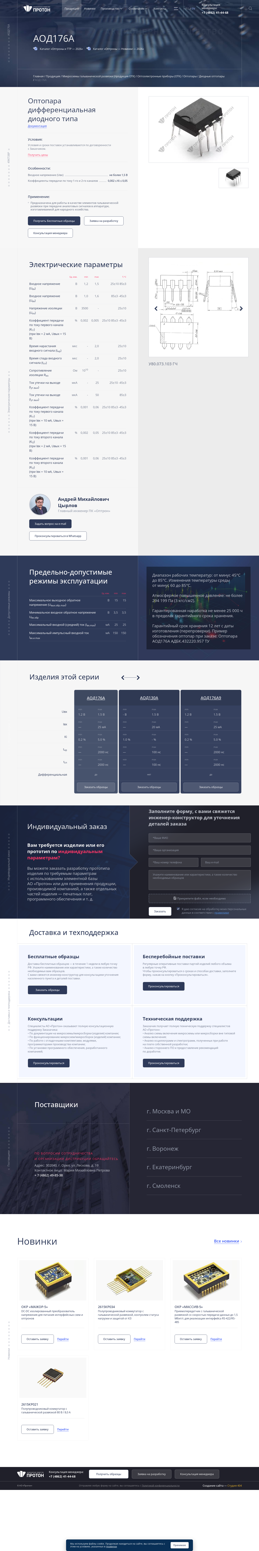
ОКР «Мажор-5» (34, 1307)
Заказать (160, 911)
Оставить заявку (38, 1340)
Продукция (72, 8)
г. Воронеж (162, 1149)
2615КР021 (29, 1405)
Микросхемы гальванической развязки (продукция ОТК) (99, 76)
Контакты (160, 8)
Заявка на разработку (104, 221)
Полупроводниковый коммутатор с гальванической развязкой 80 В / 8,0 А (46, 1411)
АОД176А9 (211, 698)
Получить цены (38, 155)
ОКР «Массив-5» (189, 1307)
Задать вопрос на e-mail (50, 524)
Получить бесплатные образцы (54, 221)
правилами (221, 912)
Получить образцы (108, 1475)
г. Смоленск (164, 1187)
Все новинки (226, 1241)
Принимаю (179, 1545)
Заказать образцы (96, 787)
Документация (37, 126)
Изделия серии (9, 733)
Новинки (90, 8)
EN (194, 8)
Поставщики (8, 1159)
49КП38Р (8, 157)
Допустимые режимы (8, 605)
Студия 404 (234, 1486)
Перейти (63, 1340)
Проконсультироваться (164, 986)
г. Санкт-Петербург (174, 1130)
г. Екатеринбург (169, 1168)
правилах (111, 1546)
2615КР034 (106, 1307)
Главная (38, 76)
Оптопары (190, 76)
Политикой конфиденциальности (161, 1486)
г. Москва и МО (169, 1111)
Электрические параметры (8, 395)
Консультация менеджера (50, 233)
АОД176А (8, 30)
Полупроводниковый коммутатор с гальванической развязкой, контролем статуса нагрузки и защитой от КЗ (128, 1315)
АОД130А (149, 698)
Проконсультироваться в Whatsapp (58, 536)
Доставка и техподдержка (8, 1007)
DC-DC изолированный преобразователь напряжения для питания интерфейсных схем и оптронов (52, 1315)
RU (188, 8)
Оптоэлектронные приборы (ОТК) (159, 76)
